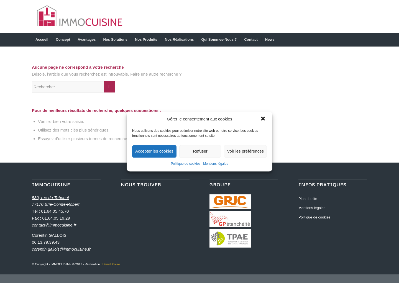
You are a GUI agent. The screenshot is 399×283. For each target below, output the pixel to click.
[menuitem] (42, 40)
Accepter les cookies (154, 151)
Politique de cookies (186, 164)
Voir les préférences (245, 151)
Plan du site (307, 199)
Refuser (200, 151)
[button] (263, 119)
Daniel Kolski (111, 264)
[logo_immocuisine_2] (79, 16)
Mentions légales (215, 164)
